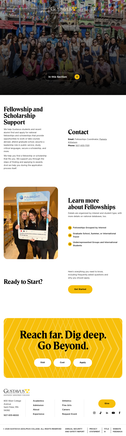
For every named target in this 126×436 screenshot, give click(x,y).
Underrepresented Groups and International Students (95, 244)
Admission (38, 405)
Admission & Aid (12, 10)
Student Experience (45, 10)
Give (107, 403)
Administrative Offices (68, 23)
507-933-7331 (82, 146)
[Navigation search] (117, 10)
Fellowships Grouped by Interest (89, 228)
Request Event (69, 414)
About (34, 9)
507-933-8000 (11, 415)
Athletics (66, 401)
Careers (66, 410)
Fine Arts (66, 405)
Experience (38, 414)
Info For (106, 10)
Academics (24, 9)
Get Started (80, 289)
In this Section (57, 77)
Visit (81, 10)
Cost (87, 10)
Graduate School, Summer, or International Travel (94, 235)
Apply (94, 10)
